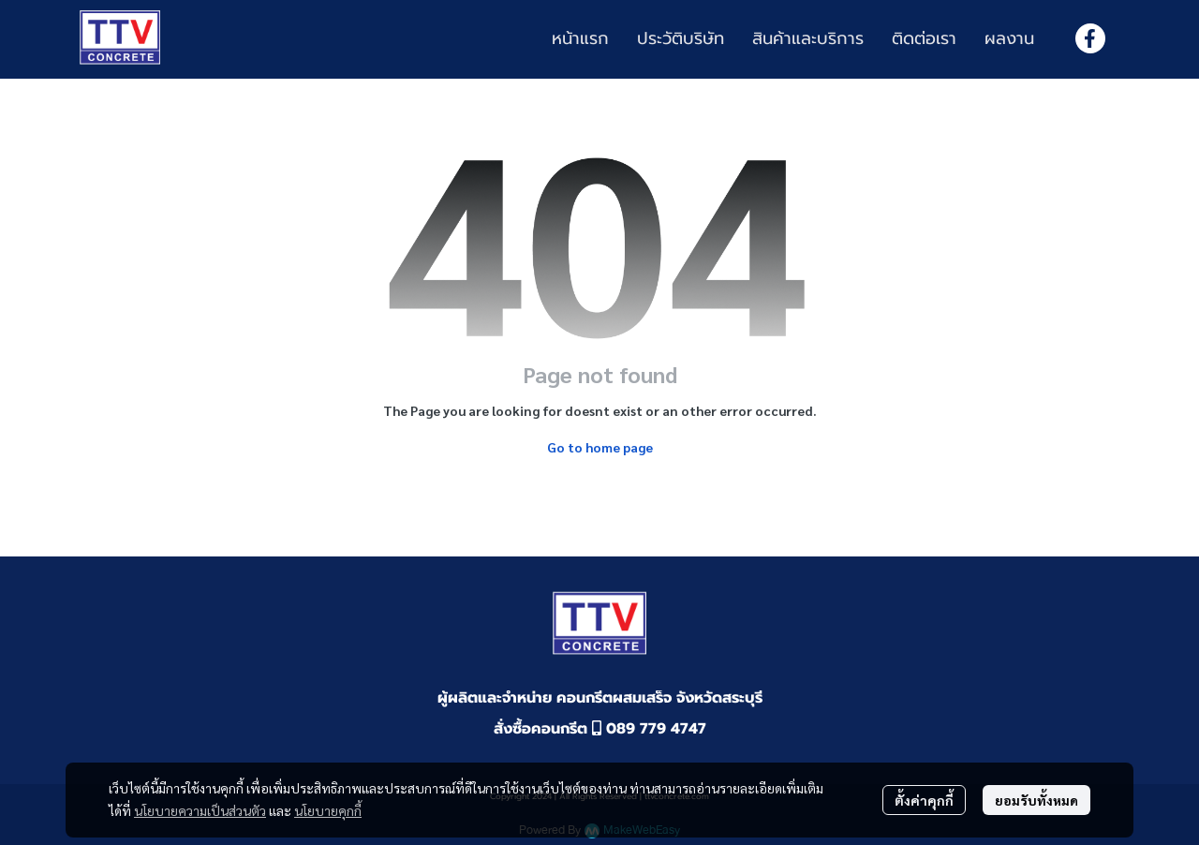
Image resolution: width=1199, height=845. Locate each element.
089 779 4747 (649, 729)
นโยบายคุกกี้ (328, 810)
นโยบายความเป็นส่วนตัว (200, 810)
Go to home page (600, 446)
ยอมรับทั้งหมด (1036, 800)
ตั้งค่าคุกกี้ (924, 800)
